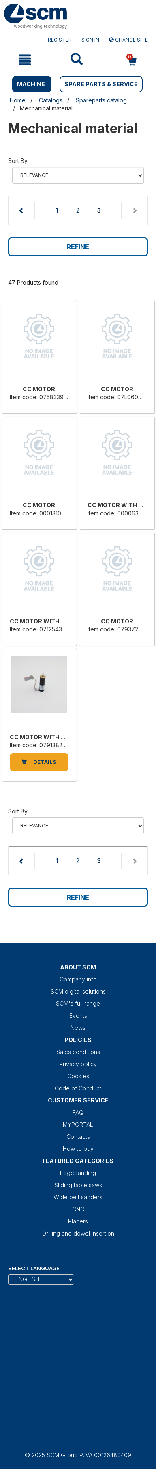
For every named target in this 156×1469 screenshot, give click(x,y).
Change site (128, 40)
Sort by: (18, 160)
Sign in (90, 40)
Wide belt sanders (78, 1197)
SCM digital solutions (78, 991)
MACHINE (31, 84)
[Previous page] (22, 210)
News (78, 1027)
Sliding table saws (78, 1184)
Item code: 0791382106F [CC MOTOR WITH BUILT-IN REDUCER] (42, 745)
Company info (78, 979)
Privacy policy (78, 1064)
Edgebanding (78, 1172)
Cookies (78, 1076)
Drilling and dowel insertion (78, 1233)
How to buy (78, 1148)
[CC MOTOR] (39, 344)
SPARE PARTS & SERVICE (101, 84)
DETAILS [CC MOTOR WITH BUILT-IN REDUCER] (38, 761)
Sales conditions (78, 1051)
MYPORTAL (78, 1124)
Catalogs (50, 100)
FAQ (78, 1112)
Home (18, 100)
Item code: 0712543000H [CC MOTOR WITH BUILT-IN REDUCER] (43, 629)
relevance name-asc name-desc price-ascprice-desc (78, 175)
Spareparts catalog (101, 100)
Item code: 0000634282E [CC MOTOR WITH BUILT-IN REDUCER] (122, 513)
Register (60, 40)
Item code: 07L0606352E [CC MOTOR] (121, 397)
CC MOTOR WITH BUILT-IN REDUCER (62, 621)
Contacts (78, 1136)
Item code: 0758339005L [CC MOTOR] (43, 397)
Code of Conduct (78, 1088)
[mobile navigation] (25, 60)
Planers (78, 1221)
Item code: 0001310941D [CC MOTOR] (42, 513)
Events (78, 1015)
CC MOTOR (39, 388)
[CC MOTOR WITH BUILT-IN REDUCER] (117, 461)
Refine (78, 247)
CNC (78, 1209)
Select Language (34, 1268)
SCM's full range (78, 1003)
